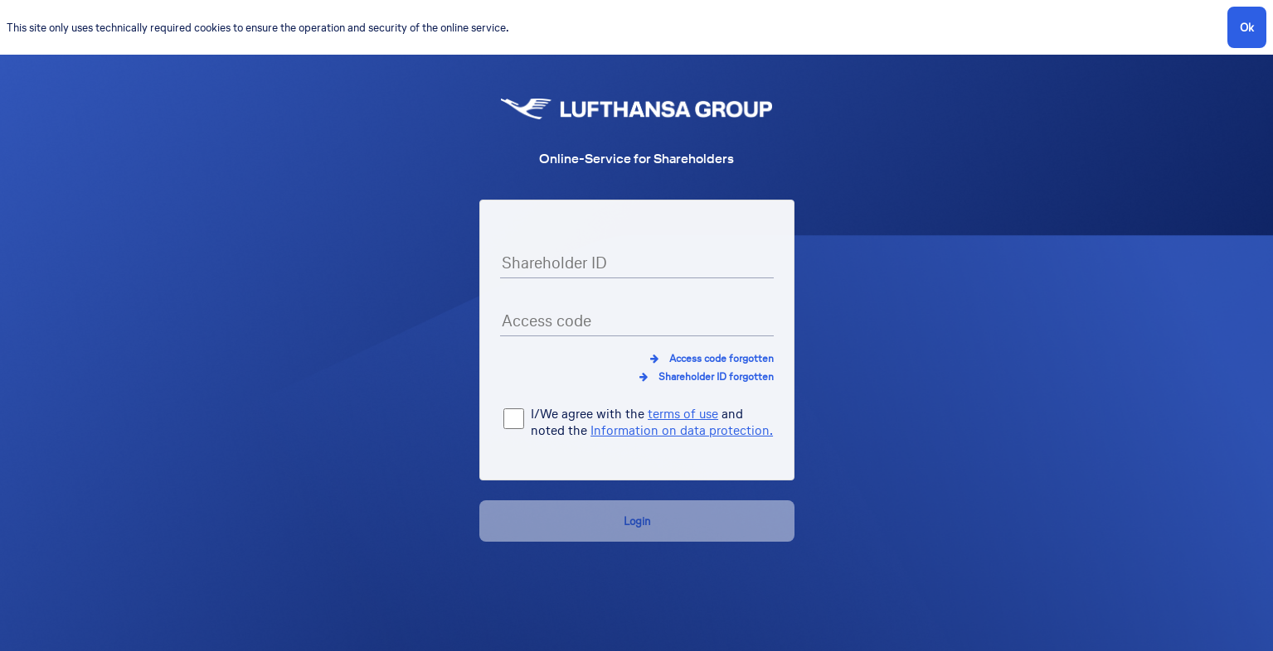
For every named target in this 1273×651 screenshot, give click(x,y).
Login (637, 521)
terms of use (683, 413)
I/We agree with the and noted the (652, 423)
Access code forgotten (721, 358)
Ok (1247, 27)
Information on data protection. (681, 430)
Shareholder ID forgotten (716, 376)
